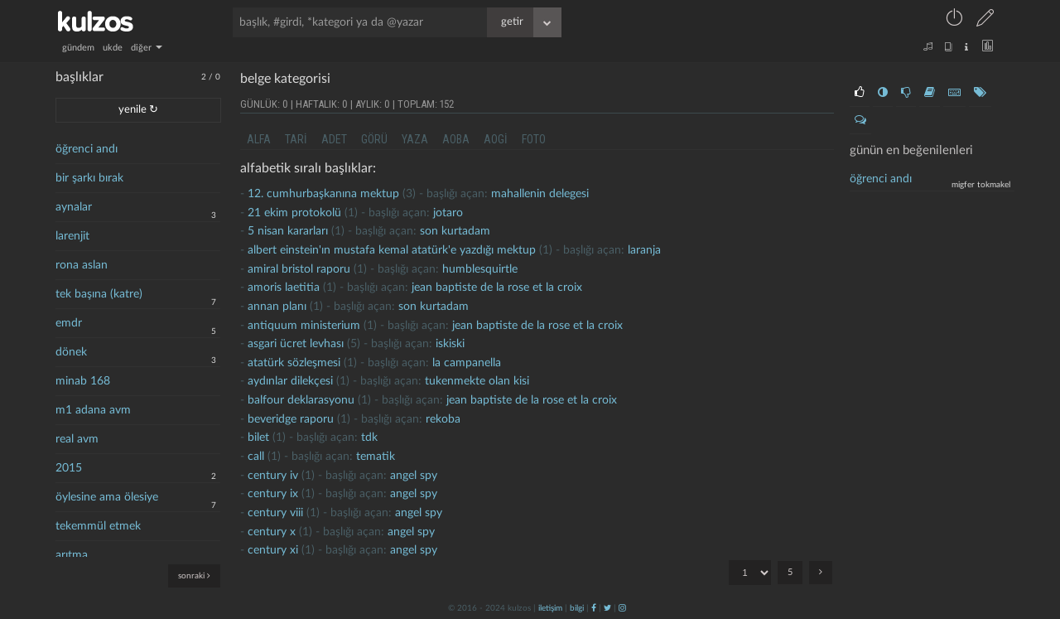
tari (296, 139)
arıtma (71, 555)
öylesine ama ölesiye (106, 497)
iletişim (550, 608)
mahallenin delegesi (540, 194)
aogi (496, 139)
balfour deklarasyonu (301, 400)
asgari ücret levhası (296, 344)
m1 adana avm (93, 410)
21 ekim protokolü (294, 213)
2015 (68, 468)
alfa (259, 139)
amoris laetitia (284, 287)
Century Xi (273, 550)
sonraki (194, 575)
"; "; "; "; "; (750, 572)
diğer (146, 47)
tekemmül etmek (98, 526)
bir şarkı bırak (89, 178)
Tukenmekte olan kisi (477, 381)
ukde (113, 47)
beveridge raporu (291, 419)
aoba (456, 139)
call (256, 456)
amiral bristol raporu (299, 269)
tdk (369, 437)
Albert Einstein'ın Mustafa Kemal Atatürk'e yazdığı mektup (392, 250)
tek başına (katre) (98, 294)
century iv (273, 475)
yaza (415, 139)
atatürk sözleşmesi (294, 363)
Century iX (273, 494)
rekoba (443, 419)
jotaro (448, 213)
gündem (78, 47)
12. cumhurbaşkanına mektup (323, 194)
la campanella (466, 363)
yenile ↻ (138, 109)
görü (374, 139)
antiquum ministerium (304, 325)
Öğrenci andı (881, 179)
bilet (258, 437)
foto (534, 139)
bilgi (577, 608)
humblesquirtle (480, 269)
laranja (644, 250)
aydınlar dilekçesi (290, 381)
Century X (272, 532)
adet (334, 139)
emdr (68, 323)
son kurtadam (455, 231)
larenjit (72, 236)
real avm (77, 439)
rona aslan (81, 265)
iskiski (450, 344)
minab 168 (82, 381)
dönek (71, 352)
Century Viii (275, 513)
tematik (375, 456)
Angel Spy (413, 475)
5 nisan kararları (288, 231)
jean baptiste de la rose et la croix (497, 287)
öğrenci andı (86, 149)
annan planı (277, 306)
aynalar (73, 207)
